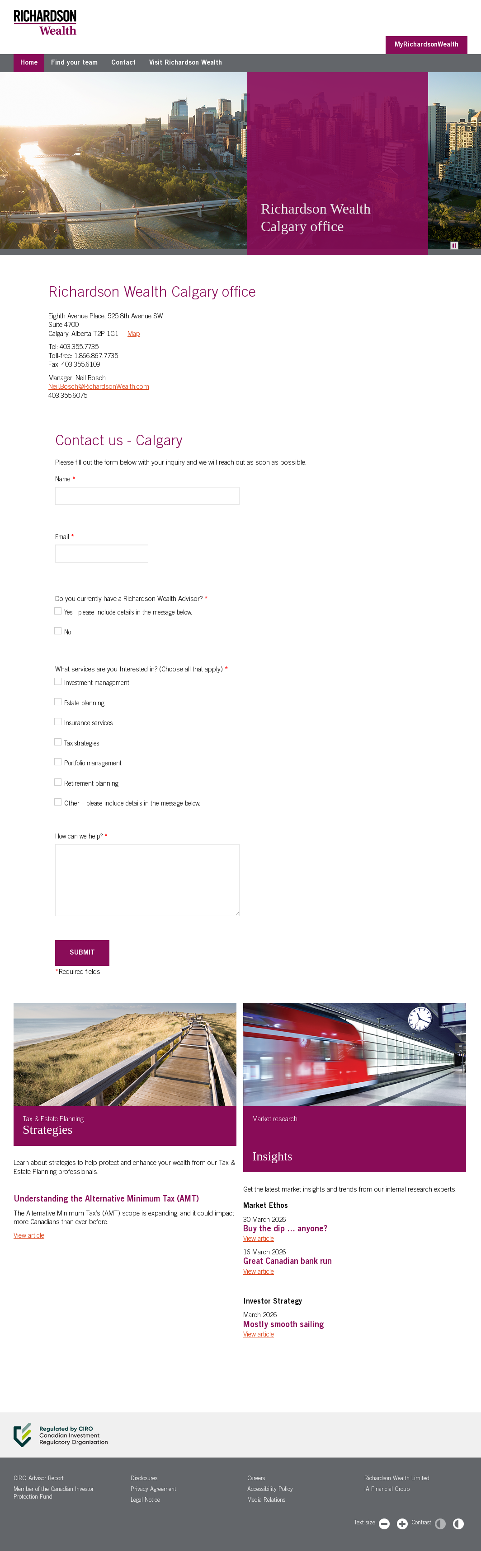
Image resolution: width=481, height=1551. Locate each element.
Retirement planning (91, 784)
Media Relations (266, 1501)
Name (65, 480)
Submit (82, 953)
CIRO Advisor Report (39, 1479)
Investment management (96, 683)
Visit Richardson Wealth (185, 63)
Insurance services (88, 724)
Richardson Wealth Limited (396, 1479)
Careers (256, 1479)
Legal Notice (145, 1501)
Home (29, 63)
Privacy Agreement (153, 1490)
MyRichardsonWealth (426, 45)
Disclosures (144, 1479)
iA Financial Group (387, 1490)
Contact (123, 63)
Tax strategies (81, 744)
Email (64, 538)
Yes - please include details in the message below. (128, 613)
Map (133, 334)
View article (29, 1236)
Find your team (74, 63)
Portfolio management (93, 764)
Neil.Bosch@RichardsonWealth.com (98, 387)
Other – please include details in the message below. (132, 804)
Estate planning (84, 704)
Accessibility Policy (270, 1490)
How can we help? (81, 837)
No (67, 633)
